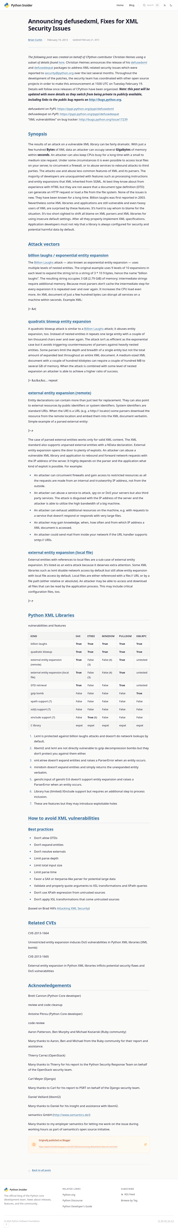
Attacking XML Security (73, 908)
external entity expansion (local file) (60, 552)
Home (120, 5)
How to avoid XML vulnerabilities (63, 818)
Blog (131, 5)
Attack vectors (44, 244)
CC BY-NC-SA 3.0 (166, 1221)
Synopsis (37, 134)
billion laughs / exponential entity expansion (68, 255)
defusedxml (139, 62)
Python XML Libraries (51, 615)
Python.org (69, 1194)
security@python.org (59, 73)
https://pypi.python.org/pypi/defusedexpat (89, 114)
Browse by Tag (129, 1200)
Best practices (40, 829)
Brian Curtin (35, 40)
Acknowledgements (49, 985)
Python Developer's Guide (77, 1206)
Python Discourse (73, 1200)
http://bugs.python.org (105, 100)
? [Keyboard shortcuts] (6, 1224)
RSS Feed (128, 1194)
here (61, 62)
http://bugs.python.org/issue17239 (103, 119)
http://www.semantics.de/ (71, 1115)
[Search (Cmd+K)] (151, 5)
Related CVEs (42, 923)
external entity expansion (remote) (59, 392)
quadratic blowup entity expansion (59, 321)
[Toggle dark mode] (171, 5)
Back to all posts (39, 1170)
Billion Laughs (44, 262)
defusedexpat (43, 68)
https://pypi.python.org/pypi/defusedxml (85, 109)
